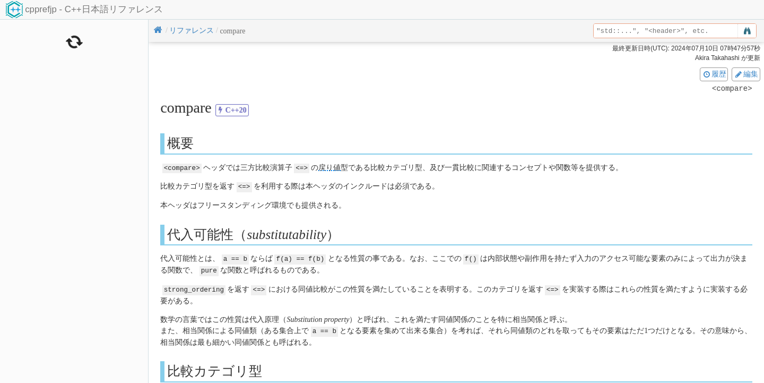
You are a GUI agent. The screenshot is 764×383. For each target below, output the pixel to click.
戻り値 (329, 168)
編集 (746, 74)
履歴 (714, 74)
